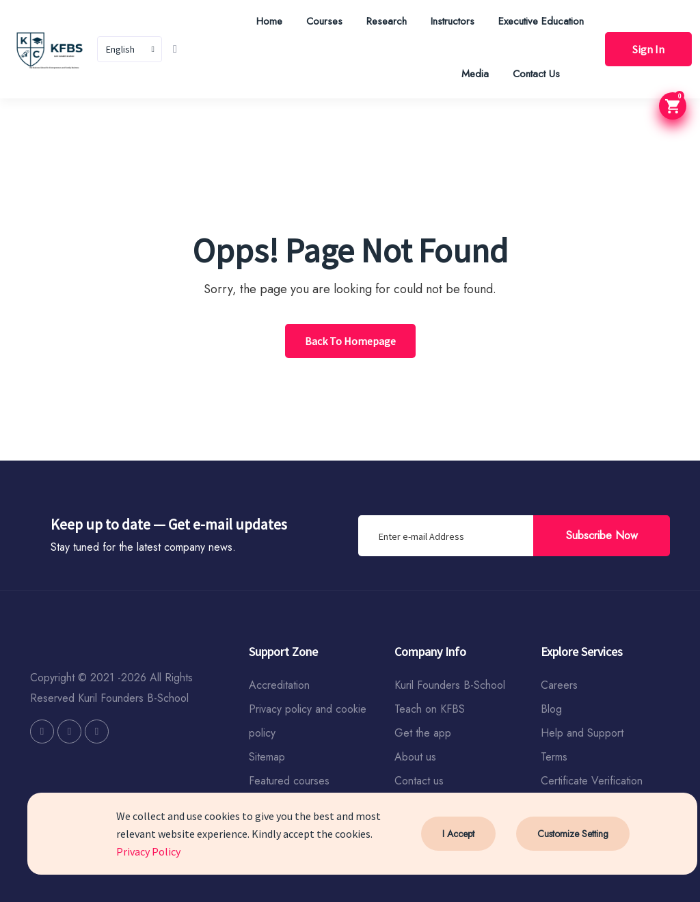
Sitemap (267, 757)
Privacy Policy (148, 851)
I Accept (458, 833)
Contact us (419, 781)
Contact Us (536, 73)
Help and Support (582, 733)
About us (415, 757)
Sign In (648, 49)
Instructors (452, 21)
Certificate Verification (592, 781)
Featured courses (289, 781)
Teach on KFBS (429, 709)
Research (386, 21)
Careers (559, 685)
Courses (324, 21)
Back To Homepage (350, 341)
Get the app (422, 733)
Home (269, 21)
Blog (551, 709)
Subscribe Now (602, 535)
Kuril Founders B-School (449, 685)
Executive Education (541, 21)
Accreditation (279, 685)
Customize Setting (572, 833)
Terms (554, 757)
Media (475, 73)
